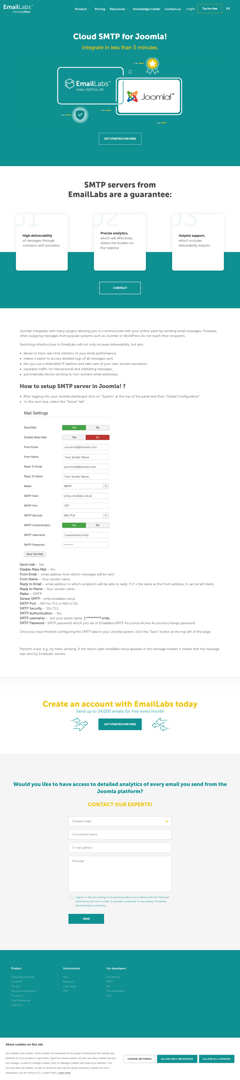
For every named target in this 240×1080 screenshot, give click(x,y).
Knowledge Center (146, 9)
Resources (117, 9)
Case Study (69, 986)
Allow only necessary (177, 1059)
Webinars (68, 981)
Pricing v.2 (17, 995)
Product (81, 9)
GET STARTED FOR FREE (120, 138)
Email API (16, 981)
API (108, 986)
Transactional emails (23, 977)
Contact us (173, 9)
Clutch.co (17, 1005)
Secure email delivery (24, 991)
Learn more (64, 1072)
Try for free (209, 8)
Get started (112, 977)
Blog (65, 977)
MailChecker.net (20, 1000)
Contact (120, 288)
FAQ (109, 995)
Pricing (100, 9)
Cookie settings (140, 1059)
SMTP (109, 981)
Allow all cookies (217, 1059)
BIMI (65, 991)
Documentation (115, 991)
